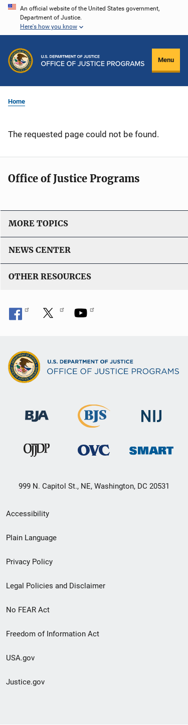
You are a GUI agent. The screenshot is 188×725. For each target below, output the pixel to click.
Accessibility (27, 513)
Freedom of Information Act (52, 633)
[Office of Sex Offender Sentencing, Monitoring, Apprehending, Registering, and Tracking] (151, 448)
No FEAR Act (28, 609)
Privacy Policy (29, 561)
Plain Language (31, 537)
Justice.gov (25, 681)
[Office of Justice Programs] (20, 60)
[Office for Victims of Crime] (94, 450)
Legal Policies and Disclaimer (55, 585)
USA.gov (20, 657)
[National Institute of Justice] (151, 412)
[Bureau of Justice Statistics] (94, 423)
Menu (166, 60)
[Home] (92, 60)
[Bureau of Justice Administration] (37, 411)
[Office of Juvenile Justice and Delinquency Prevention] (37, 452)
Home (16, 101)
